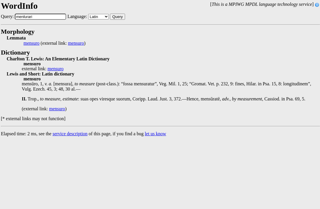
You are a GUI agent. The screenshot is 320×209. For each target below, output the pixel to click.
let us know (155, 133)
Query (117, 17)
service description (70, 133)
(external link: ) (54, 43)
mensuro (31, 43)
